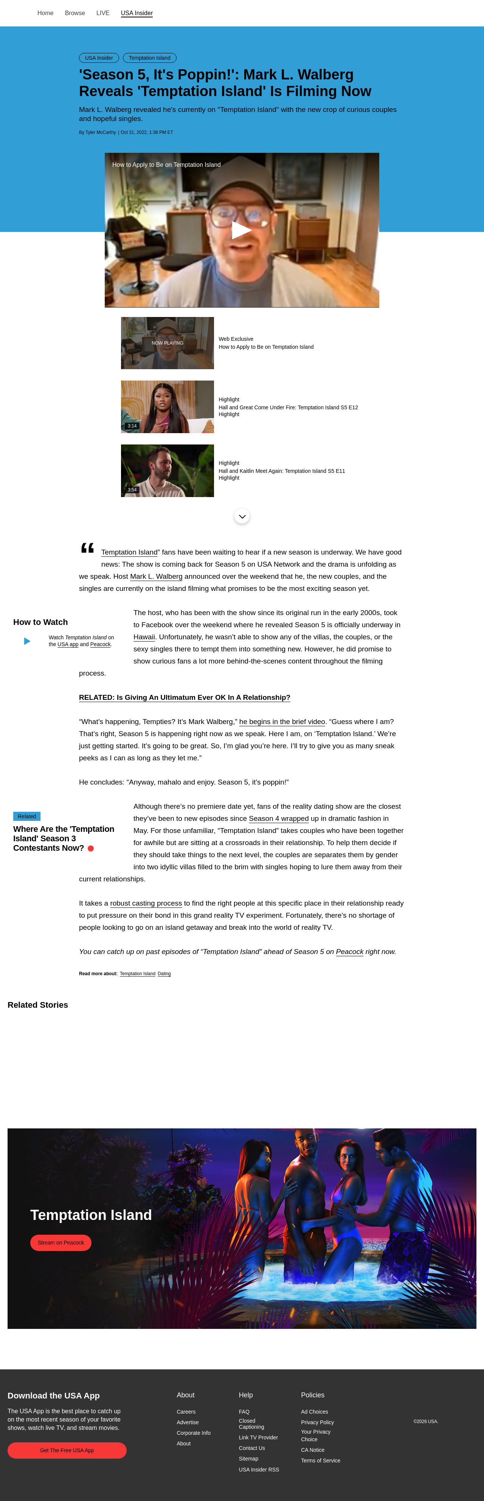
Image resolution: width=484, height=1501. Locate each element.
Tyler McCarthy (100, 132)
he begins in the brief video (282, 722)
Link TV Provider (258, 1438)
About (184, 1444)
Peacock (100, 644)
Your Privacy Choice (315, 1436)
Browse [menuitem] (75, 13)
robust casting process (146, 903)
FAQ (244, 1412)
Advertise (188, 1422)
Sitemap (248, 1459)
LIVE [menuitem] (103, 13)
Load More (242, 516)
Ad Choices (314, 1412)
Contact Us (252, 1448)
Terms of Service (320, 1460)
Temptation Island (129, 552)
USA (18, 13)
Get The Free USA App (67, 1450)
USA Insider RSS (259, 1470)
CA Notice (312, 1450)
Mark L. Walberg (156, 576)
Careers (186, 1412)
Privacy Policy (317, 1422)
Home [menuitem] (45, 13)
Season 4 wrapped (279, 818)
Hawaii (144, 637)
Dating (164, 973)
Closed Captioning (251, 1424)
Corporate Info (194, 1433)
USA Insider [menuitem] (137, 13)
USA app (67, 644)
